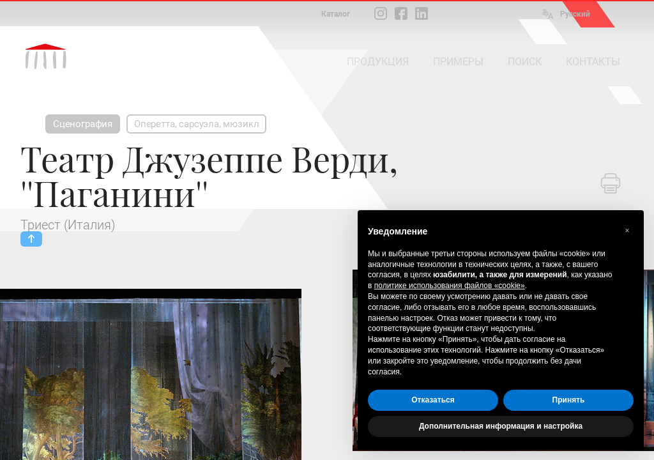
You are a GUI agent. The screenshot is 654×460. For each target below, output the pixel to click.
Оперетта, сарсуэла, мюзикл (196, 124)
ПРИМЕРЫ (458, 62)
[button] (627, 230)
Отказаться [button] (432, 399)
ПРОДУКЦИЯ (378, 62)
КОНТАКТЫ (593, 62)
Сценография (82, 124)
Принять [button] (568, 399)
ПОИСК (525, 62)
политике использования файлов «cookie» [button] (449, 285)
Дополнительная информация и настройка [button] (500, 426)
